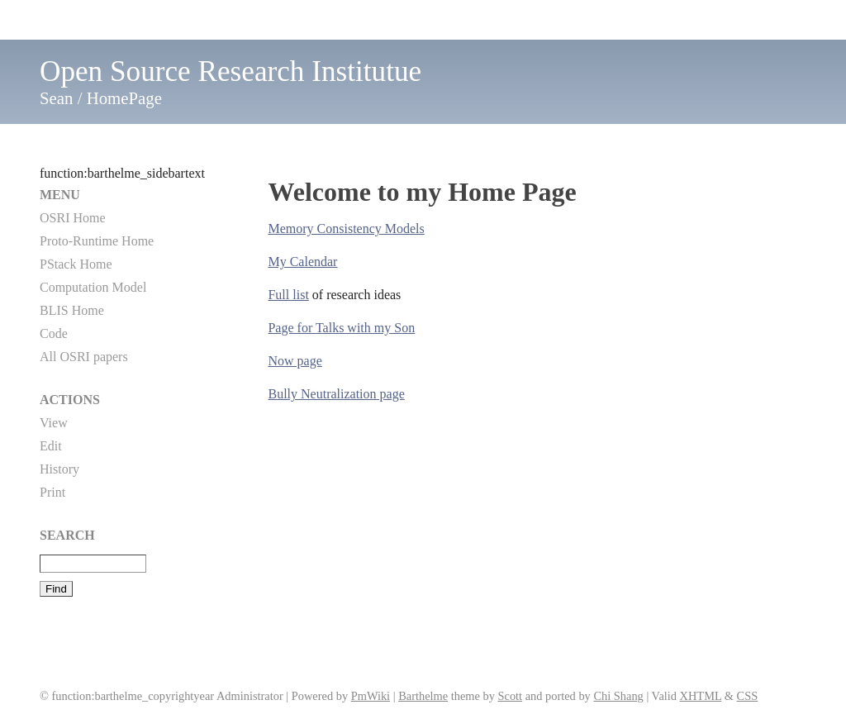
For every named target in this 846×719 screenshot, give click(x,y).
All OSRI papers (84, 357)
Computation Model (93, 287)
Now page (294, 361)
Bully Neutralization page (336, 394)
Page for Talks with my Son (341, 328)
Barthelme (423, 695)
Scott (509, 695)
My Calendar (302, 262)
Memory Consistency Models (346, 228)
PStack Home (76, 264)
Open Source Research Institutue (230, 71)
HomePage (124, 97)
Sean (56, 97)
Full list (288, 295)
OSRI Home (73, 218)
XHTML (701, 695)
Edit (51, 446)
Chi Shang (618, 695)
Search (67, 535)
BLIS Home (72, 310)
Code (54, 333)
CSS (747, 695)
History (59, 469)
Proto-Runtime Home (97, 241)
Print (52, 492)
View (54, 423)
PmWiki (370, 695)
